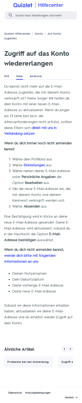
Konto (39, 33)
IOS (6, 76)
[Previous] (64, 348)
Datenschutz (15, 392)
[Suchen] (41, 15)
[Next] (70, 348)
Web (19, 76)
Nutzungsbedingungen (38, 392)
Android (36, 76)
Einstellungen (34, 165)
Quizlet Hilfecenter (17, 33)
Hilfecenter (50, 5)
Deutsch (69, 397)
